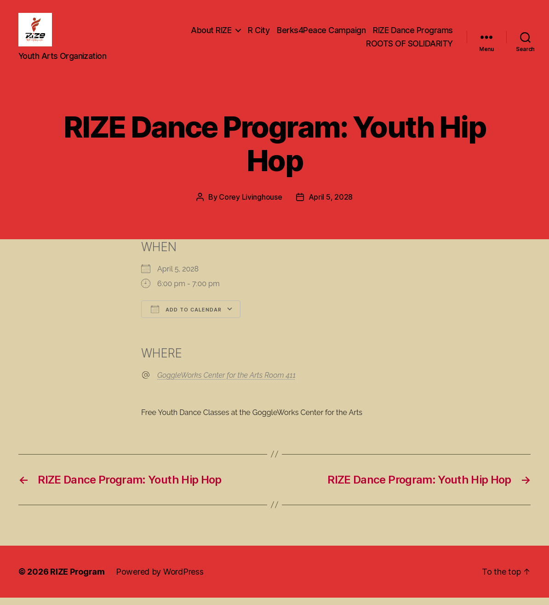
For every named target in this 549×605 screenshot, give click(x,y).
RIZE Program (77, 579)
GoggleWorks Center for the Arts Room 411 (226, 382)
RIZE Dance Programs (413, 34)
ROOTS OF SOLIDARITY (409, 47)
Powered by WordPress (160, 579)
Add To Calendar (186, 317)
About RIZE (211, 34)
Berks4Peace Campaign (321, 34)
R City (258, 34)
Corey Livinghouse (250, 204)
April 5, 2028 (331, 204)
